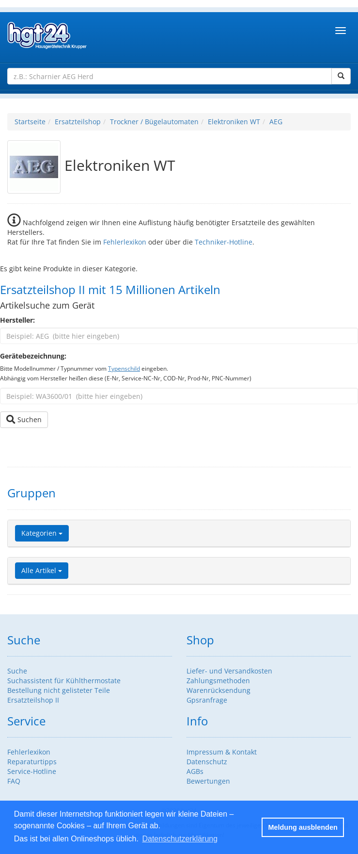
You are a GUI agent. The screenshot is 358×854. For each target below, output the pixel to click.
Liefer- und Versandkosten (229, 670)
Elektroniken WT (234, 121)
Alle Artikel (41, 570)
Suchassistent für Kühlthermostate (64, 680)
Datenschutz (207, 761)
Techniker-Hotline (223, 241)
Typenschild (124, 368)
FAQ (13, 781)
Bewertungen (208, 781)
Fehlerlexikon (124, 241)
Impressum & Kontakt (222, 751)
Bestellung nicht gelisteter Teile (58, 690)
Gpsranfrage (207, 700)
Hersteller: (17, 320)
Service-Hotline (31, 771)
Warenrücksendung (218, 690)
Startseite (30, 121)
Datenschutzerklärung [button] (180, 839)
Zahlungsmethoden (218, 680)
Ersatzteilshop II (33, 700)
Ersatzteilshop (78, 121)
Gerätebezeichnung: (33, 356)
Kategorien (41, 533)
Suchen (24, 419)
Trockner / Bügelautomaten (154, 121)
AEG (275, 121)
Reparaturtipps (32, 761)
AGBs (195, 771)
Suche (17, 670)
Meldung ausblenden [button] (303, 827)
